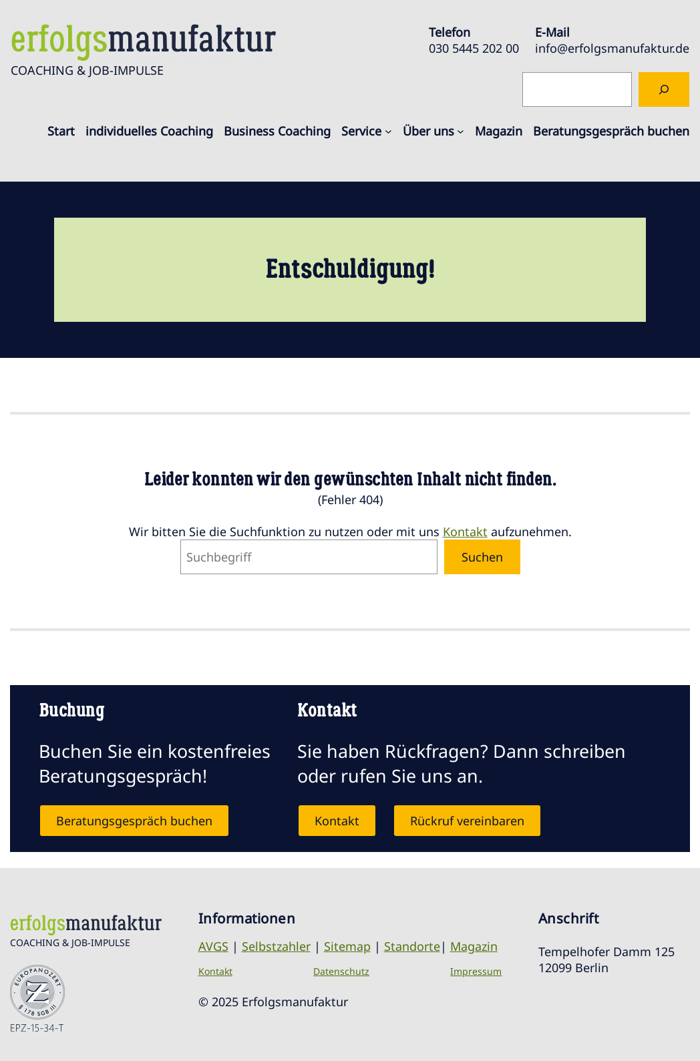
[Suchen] (664, 89)
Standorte (412, 946)
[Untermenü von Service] (388, 131)
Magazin (474, 946)
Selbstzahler (276, 946)
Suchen (482, 557)
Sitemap (347, 946)
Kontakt (465, 531)
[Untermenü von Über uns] (460, 131)
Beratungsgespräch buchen (134, 821)
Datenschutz (341, 971)
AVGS (213, 946)
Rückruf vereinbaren (467, 821)
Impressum (476, 971)
